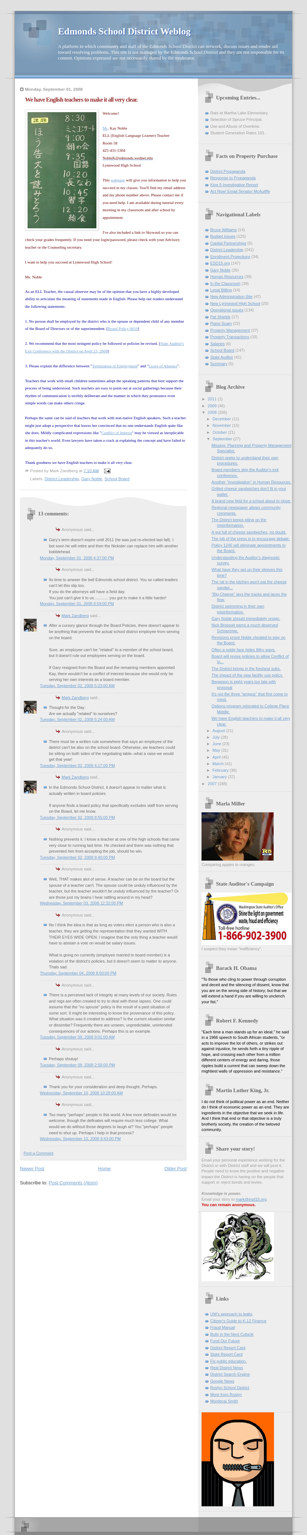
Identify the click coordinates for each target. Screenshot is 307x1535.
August (219, 730)
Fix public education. (228, 1361)
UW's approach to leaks (231, 1314)
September (222, 439)
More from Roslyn (226, 1394)
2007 (213, 783)
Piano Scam (221, 323)
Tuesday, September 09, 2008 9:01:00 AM (77, 1037)
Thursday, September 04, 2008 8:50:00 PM (78, 973)
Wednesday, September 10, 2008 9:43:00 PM (80, 1138)
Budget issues (222, 236)
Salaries (217, 344)
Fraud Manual (222, 1327)
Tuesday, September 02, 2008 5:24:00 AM (77, 719)
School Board (116, 479)
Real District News (226, 1367)
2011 (213, 399)
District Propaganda (227, 171)
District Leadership (62, 479)
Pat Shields (220, 317)
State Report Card (226, 1354)
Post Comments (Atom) (73, 1182)
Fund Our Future (225, 1341)
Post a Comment (38, 1153)
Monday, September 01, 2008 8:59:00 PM (77, 603)
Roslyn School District (229, 1387)
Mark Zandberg (75, 615)
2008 (213, 412)
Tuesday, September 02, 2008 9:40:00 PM (77, 857)
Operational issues (227, 310)
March (218, 764)
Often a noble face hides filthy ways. (244, 650)
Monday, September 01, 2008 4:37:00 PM (77, 558)
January (220, 777)
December (222, 419)
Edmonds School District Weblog (124, 31)
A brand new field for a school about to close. (251, 501)
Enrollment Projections (230, 256)
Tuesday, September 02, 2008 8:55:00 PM (77, 817)
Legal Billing (221, 290)
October (220, 432)
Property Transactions (229, 337)
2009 (213, 406)
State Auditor (221, 357)
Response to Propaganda (233, 178)
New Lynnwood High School (235, 303)
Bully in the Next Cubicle (232, 1334)
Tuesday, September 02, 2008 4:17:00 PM (77, 765)
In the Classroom (225, 283)
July (216, 737)
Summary (218, 364)
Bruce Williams (223, 230)
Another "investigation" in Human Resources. (251, 482)
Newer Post (32, 1168)
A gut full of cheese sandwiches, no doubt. (249, 532)
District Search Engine (230, 1374)
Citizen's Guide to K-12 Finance (238, 1321)
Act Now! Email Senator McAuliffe (240, 191)
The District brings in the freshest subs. (246, 668)
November (222, 425)
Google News (222, 1381)
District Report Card (227, 1348)
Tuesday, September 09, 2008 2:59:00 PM (77, 1065)
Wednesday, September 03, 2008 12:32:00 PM (81, 903)
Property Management (230, 330)
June (217, 744)
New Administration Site (231, 296)
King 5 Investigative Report (234, 185)
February (220, 770)
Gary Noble (91, 479)
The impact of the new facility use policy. (247, 675)
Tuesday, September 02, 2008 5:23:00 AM (77, 685)
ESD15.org (220, 263)
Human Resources (226, 276)
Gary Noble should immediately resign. (246, 618)
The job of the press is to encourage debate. (251, 538)
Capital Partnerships (228, 243)
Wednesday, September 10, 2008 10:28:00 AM (81, 1093)
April (216, 757)
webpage (118, 180)
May (216, 750)
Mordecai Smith (224, 1401)
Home (104, 1168)
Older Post (176, 1168)
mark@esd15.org (251, 1199)
